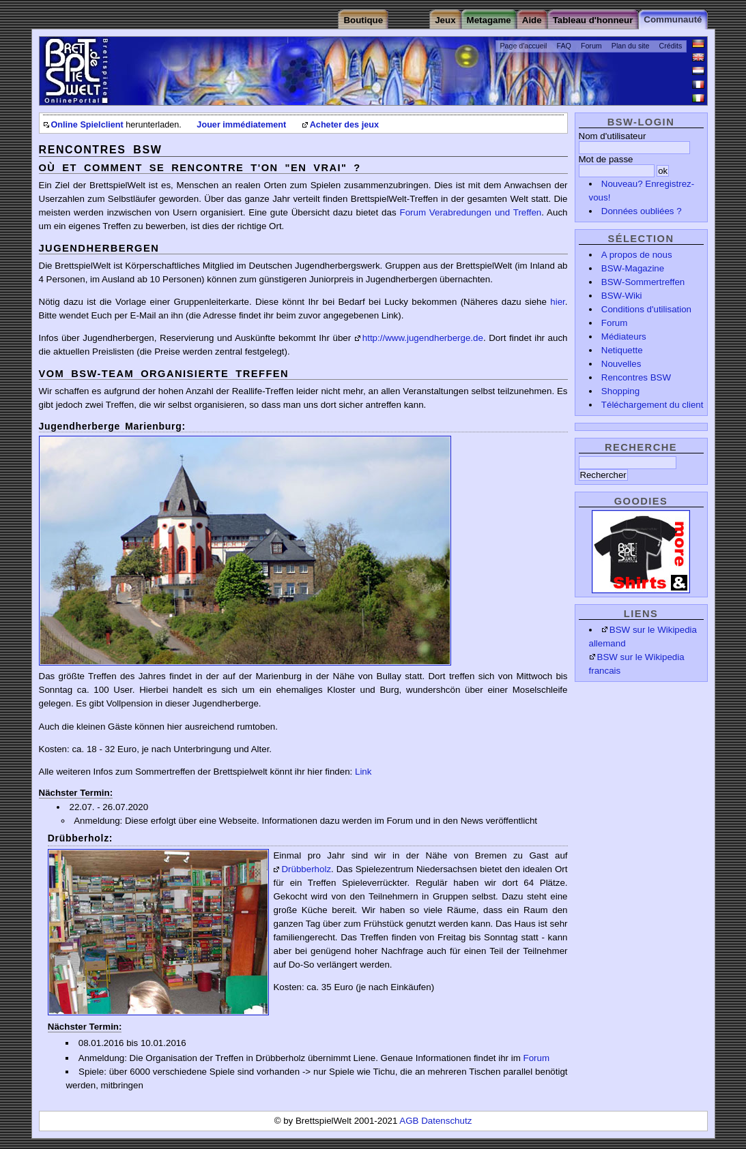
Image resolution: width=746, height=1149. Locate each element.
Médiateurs (623, 336)
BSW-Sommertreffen (643, 282)
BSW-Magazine (632, 268)
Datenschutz (446, 1121)
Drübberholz (306, 869)
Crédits (671, 46)
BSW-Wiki (621, 295)
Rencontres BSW (636, 377)
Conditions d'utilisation (646, 309)
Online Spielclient (87, 125)
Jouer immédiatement (241, 125)
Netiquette (622, 350)
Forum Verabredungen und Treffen (470, 212)
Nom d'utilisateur (612, 136)
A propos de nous (636, 255)
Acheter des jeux (344, 125)
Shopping (620, 391)
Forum (591, 46)
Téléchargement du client (652, 405)
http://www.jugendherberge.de (422, 338)
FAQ (564, 46)
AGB (410, 1121)
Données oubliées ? (641, 211)
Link (363, 771)
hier (557, 302)
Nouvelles (621, 364)
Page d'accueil (523, 46)
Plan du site (631, 46)
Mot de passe (606, 159)
